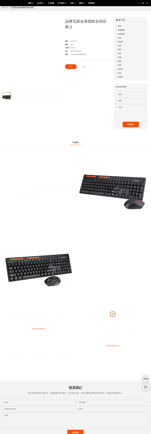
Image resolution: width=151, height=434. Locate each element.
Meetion (5, 7)
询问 (70, 66)
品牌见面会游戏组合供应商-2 (23, 7)
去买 (83, 66)
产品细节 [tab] (75, 142)
